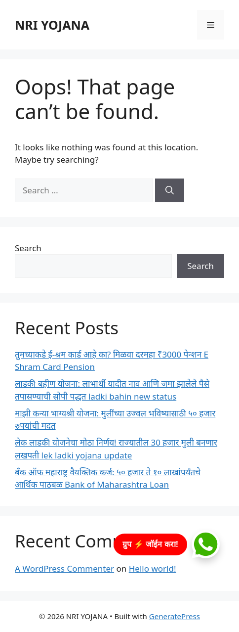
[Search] (169, 190)
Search (28, 248)
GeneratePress (174, 616)
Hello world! (152, 568)
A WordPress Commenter (64, 568)
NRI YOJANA (52, 24)
